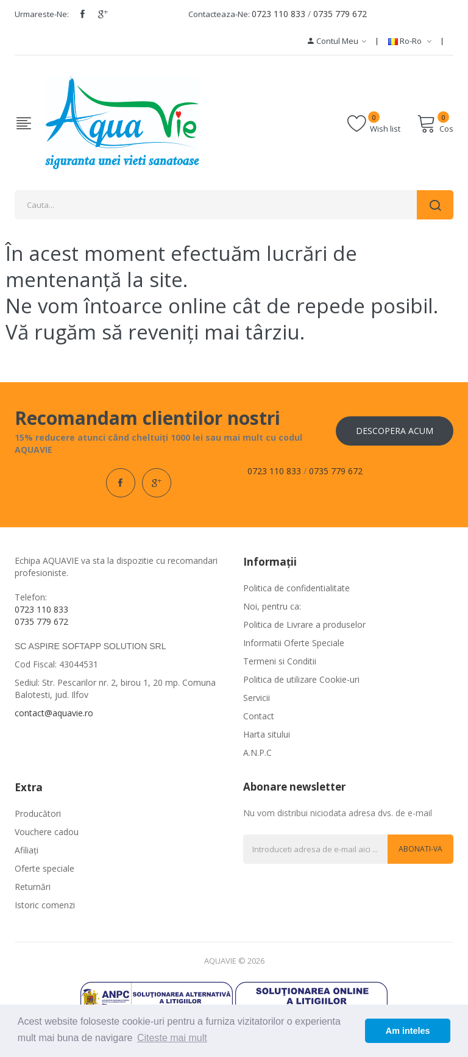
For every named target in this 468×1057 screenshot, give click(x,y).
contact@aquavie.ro (54, 713)
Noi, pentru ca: (272, 606)
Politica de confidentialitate (296, 588)
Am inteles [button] (408, 1031)
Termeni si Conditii (279, 661)
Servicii (256, 697)
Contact (258, 716)
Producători (38, 813)
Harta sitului (266, 734)
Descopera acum (394, 430)
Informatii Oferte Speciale (293, 643)
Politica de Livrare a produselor (304, 624)
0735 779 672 (340, 14)
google (103, 14)
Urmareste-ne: (42, 14)
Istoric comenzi (45, 905)
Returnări (33, 886)
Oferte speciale (44, 868)
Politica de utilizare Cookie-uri (301, 679)
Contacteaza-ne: (219, 14)
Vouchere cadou (47, 832)
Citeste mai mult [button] (172, 1038)
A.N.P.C (257, 752)
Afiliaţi (26, 850)
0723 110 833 (278, 14)
